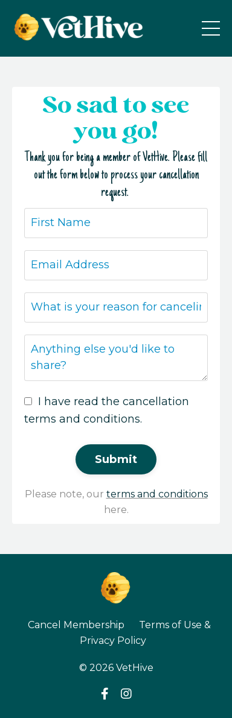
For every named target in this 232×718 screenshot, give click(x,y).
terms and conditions (157, 494)
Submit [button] (116, 459)
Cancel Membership (76, 625)
